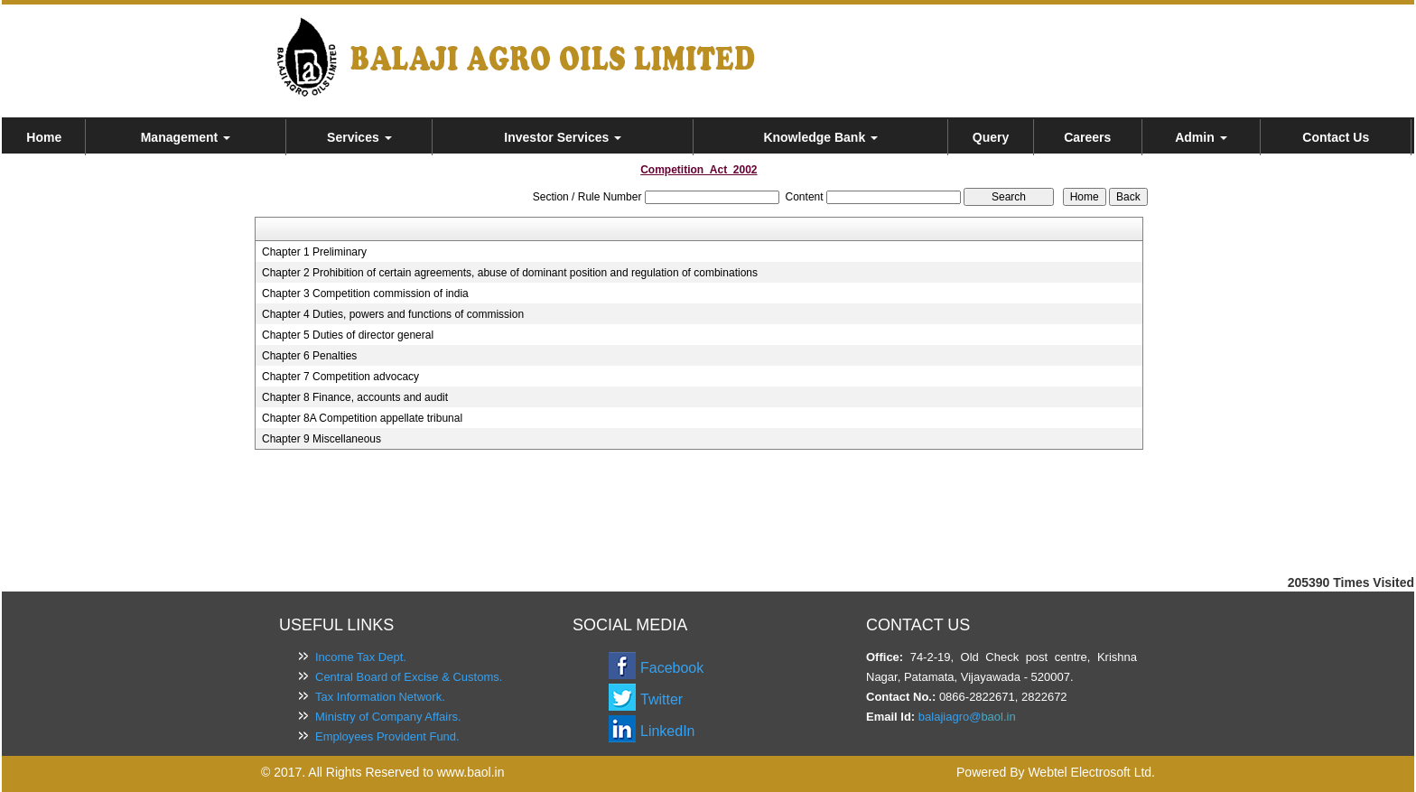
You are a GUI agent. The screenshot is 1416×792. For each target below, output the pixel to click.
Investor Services (562, 137)
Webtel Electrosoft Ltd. (1091, 772)
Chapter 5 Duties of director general (347, 335)
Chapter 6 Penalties (309, 355)
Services (359, 137)
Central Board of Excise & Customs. (408, 677)
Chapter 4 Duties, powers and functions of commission (393, 314)
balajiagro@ (950, 716)
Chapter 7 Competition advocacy (340, 376)
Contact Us (1335, 137)
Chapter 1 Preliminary (314, 252)
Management (185, 137)
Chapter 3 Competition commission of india (365, 293)
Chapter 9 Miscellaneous (321, 439)
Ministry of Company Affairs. (388, 716)
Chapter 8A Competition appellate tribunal (362, 418)
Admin (1200, 137)
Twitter (661, 699)
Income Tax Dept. (360, 657)
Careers (1087, 137)
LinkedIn (667, 731)
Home (43, 137)
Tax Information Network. (380, 696)
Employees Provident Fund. (387, 736)
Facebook (671, 668)
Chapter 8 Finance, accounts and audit (355, 397)
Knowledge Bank (820, 137)
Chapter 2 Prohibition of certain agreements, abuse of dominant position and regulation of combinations (510, 272)
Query (991, 137)
